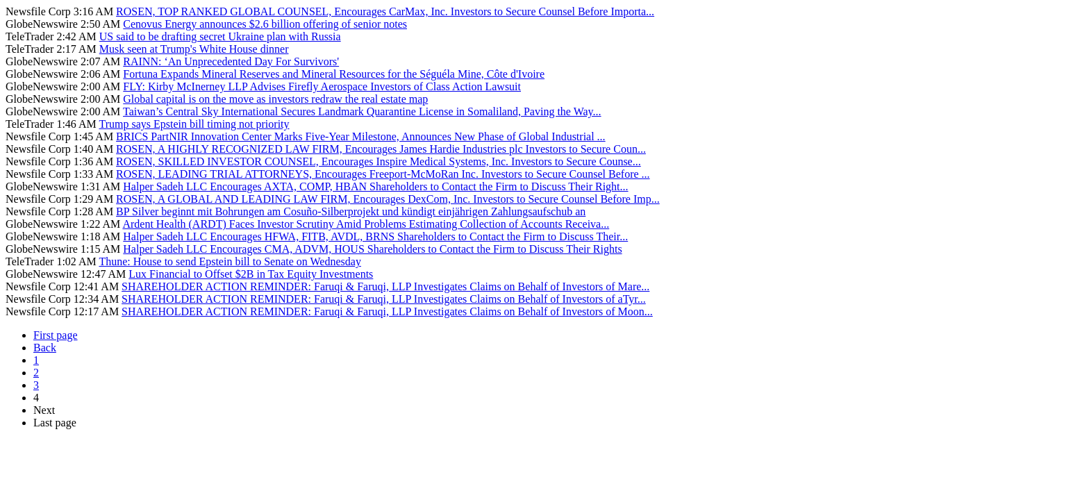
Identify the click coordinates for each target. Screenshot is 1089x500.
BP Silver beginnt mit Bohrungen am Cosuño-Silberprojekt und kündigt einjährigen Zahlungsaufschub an (350, 211)
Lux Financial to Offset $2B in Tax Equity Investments (250, 274)
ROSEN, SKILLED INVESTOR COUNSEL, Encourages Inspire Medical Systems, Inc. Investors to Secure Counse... (378, 161)
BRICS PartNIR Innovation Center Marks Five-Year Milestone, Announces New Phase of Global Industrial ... (361, 136)
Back (44, 347)
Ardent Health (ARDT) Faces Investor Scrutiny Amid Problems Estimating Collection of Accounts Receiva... (365, 224)
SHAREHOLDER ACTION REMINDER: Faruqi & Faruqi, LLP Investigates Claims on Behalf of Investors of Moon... (387, 311)
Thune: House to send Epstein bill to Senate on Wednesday (229, 261)
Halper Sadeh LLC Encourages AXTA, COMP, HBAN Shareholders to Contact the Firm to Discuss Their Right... (375, 186)
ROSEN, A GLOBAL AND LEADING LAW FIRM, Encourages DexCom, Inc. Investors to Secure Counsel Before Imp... (388, 199)
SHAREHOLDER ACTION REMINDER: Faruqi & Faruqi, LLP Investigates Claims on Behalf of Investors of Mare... (385, 286)
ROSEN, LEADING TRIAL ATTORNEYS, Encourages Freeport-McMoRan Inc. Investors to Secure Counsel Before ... (382, 174)
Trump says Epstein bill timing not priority (194, 124)
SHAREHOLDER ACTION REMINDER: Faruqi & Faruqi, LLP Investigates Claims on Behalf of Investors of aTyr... (384, 299)
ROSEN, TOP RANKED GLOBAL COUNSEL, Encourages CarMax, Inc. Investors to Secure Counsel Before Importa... (385, 11)
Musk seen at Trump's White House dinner (194, 49)
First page (55, 335)
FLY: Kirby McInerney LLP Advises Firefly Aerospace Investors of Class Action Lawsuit (322, 86)
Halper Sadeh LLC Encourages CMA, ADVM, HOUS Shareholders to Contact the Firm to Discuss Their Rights (372, 249)
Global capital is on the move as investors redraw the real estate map (275, 99)
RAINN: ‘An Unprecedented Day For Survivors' (231, 61)
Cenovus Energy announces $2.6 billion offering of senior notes (265, 24)
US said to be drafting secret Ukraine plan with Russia (220, 36)
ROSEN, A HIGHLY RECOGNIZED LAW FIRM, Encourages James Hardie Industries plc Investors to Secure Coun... (381, 149)
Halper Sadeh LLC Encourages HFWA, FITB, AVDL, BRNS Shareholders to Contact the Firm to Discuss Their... (375, 236)
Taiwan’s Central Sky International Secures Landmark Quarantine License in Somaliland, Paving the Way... (362, 111)
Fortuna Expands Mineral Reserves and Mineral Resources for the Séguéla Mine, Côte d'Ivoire (333, 74)
